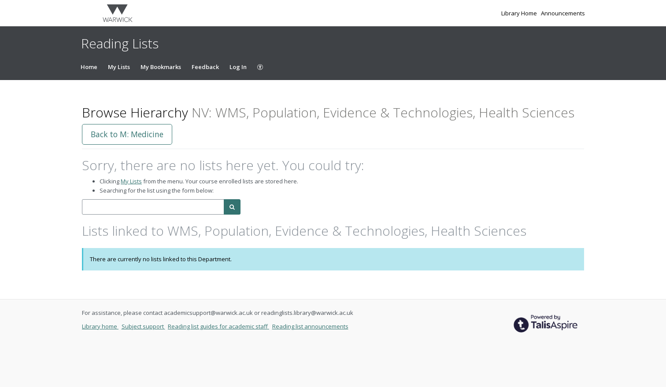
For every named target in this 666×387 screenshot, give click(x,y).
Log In (238, 67)
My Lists (119, 67)
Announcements (563, 13)
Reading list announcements (310, 326)
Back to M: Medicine (127, 134)
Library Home (519, 13)
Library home (100, 326)
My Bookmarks (161, 67)
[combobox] (153, 207)
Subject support (143, 326)
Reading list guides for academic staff (218, 326)
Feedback (205, 67)
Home (89, 67)
